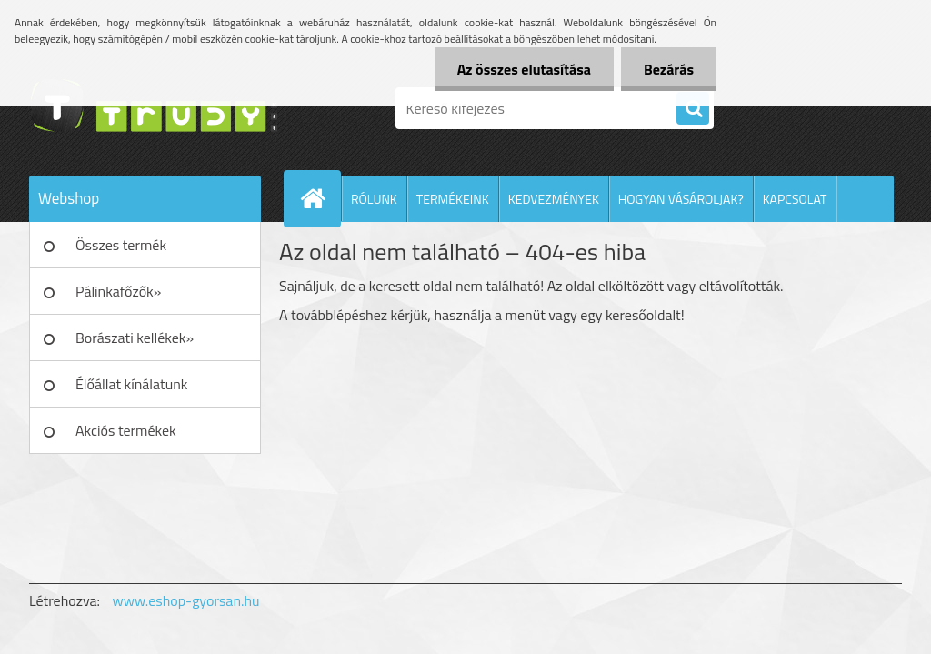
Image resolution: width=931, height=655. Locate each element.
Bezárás (669, 69)
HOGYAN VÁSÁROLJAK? (681, 198)
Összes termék (120, 245)
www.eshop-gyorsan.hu (186, 600)
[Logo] (154, 108)
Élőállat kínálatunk (131, 384)
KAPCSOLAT (795, 198)
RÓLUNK (374, 198)
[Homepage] (320, 198)
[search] (692, 109)
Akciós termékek (125, 430)
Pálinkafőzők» (118, 291)
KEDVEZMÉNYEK (553, 198)
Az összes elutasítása (524, 69)
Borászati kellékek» (134, 337)
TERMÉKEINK (452, 198)
